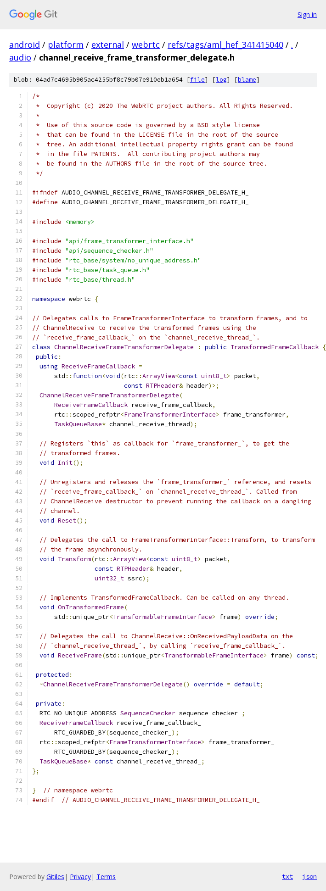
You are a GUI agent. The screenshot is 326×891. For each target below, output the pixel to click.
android (24, 44)
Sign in (307, 14)
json (309, 876)
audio (20, 57)
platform (66, 44)
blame (247, 80)
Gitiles (55, 876)
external (107, 44)
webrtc (146, 44)
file (197, 80)
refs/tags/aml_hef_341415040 (225, 44)
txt (287, 876)
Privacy (80, 876)
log (221, 80)
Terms (106, 876)
